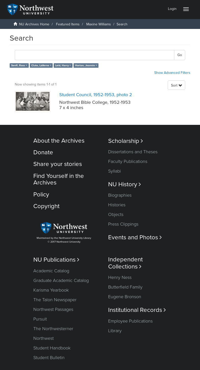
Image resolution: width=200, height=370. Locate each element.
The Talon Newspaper (55, 299)
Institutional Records (137, 310)
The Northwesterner (53, 328)
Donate (43, 152)
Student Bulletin (49, 357)
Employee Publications (130, 321)
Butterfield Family (125, 287)
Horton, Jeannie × (86, 65)
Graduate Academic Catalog (61, 280)
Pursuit (40, 319)
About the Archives (58, 140)
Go (179, 55)
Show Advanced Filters (172, 73)
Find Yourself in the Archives (58, 179)
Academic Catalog (51, 271)
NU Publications (56, 259)
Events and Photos (135, 237)
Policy (41, 194)
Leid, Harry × (63, 65)
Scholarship (125, 141)
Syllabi (114, 171)
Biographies (120, 195)
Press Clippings (123, 224)
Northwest (43, 338)
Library (115, 330)
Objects (115, 214)
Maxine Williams (98, 24)
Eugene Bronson (124, 296)
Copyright (46, 206)
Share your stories (57, 164)
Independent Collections (125, 263)
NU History (124, 184)
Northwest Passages (53, 309)
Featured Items (68, 24)
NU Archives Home (34, 24)
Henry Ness (120, 277)
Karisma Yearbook (51, 290)
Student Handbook (51, 348)
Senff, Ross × (19, 65)
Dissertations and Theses (133, 152)
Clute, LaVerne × (41, 65)
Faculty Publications (127, 161)
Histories (116, 205)
